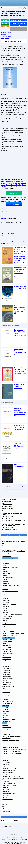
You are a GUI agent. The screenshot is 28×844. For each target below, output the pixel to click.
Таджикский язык (7, 703)
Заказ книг (5, 758)
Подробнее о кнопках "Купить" (12, 41)
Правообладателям (7, 212)
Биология (5, 571)
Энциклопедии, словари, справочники (12, 802)
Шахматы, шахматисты (9, 770)
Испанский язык (7, 643)
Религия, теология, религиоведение (12, 614)
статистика (17, 235)
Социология (6, 581)
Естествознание (7, 622)
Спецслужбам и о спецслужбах (11, 776)
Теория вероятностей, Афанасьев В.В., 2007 (20, 287)
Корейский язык (7, 661)
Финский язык (6, 692)
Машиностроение (7, 762)
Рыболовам (6, 789)
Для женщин (6, 764)
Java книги (5, 760)
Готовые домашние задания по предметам (13, 541)
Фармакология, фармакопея (10, 732)
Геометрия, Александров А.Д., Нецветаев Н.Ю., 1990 (20, 466)
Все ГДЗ (4, 543)
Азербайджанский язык (9, 664)
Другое (3, 806)
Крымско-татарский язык (9, 662)
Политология (6, 573)
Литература (6, 563)
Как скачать (4, 34)
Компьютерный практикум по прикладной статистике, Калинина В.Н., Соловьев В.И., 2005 (20, 411)
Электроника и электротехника (11, 730)
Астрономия (6, 606)
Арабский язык (7, 666)
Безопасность (6, 795)
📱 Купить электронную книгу (18, 24)
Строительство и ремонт (9, 745)
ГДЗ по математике (7, 506)
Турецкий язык (7, 668)
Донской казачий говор (9, 686)
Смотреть (4, 26)
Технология (6, 579)
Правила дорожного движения (11, 585)
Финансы (5, 713)
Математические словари (9, 511)
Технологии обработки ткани (10, 747)
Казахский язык (7, 670)
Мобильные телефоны (9, 743)
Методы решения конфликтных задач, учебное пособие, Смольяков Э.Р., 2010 (20, 332)
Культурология (7, 627)
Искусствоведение (8, 577)
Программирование (8, 772)
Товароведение (7, 721)
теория (2, 235)
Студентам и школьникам (10, 626)
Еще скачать (4, 23)
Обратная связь (6, 811)
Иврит (4, 688)
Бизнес (4, 717)
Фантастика (6, 781)
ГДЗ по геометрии (7, 504)
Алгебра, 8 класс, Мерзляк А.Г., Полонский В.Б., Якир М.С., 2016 (20, 351)
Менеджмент (6, 707)
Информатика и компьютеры (10, 567)
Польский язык (7, 676)
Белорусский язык (8, 653)
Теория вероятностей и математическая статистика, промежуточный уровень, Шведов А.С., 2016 (20, 272)
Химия (4, 569)
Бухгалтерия (6, 715)
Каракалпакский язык (8, 701)
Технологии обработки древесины (12, 751)
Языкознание (6, 694)
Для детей (5, 575)
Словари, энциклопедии (9, 793)
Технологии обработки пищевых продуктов (14, 749)
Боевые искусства (8, 799)
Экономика (6, 711)
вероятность (9, 235)
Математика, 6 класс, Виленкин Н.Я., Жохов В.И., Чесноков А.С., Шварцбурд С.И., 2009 (20, 370)
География (6, 620)
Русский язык (6, 561)
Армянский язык (7, 655)
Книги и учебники (6, 554)
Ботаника (5, 589)
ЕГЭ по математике (7, 508)
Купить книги (14, 204)
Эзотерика (5, 725)
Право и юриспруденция (9, 604)
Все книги (4, 804)
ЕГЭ (3, 545)
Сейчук (12, 233)
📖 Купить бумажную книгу (18, 20)
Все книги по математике (9, 499)
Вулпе (17, 233)
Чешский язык (6, 680)
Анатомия (5, 587)
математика (4, 236)
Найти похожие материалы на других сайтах (18, 28)
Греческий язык (7, 672)
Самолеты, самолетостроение (11, 740)
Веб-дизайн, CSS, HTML (9, 785)
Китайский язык (7, 690)
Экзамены (4, 548)
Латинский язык (7, 649)
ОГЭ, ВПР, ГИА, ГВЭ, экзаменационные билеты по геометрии (13, 521)
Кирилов (6, 233)
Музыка (5, 610)
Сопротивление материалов (10, 635)
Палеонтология (7, 618)
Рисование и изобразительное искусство (14, 633)
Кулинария (5, 797)
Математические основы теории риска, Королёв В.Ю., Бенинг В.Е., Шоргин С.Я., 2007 (20, 309)
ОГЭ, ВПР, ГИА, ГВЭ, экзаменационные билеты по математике (13, 525)
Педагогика (6, 583)
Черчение (5, 598)
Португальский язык (8, 678)
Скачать (4, 20)
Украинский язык (7, 651)
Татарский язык (7, 657)
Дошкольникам (7, 556)
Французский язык (8, 641)
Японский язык (7, 684)
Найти (3, 808)
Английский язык (7, 639)
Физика (5, 565)
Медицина (5, 774)
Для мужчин (6, 787)
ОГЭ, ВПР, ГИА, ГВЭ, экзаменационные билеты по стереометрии (13, 528)
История (5, 596)
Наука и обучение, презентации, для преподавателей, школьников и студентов (13, 551)
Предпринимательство (9, 719)
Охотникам (6, 742)
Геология (5, 756)
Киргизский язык (7, 697)
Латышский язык (7, 674)
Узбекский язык (7, 659)
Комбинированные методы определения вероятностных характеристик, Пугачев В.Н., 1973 (20, 388)
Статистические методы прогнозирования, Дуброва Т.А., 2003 (19, 446)
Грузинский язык (7, 695)
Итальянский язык (8, 647)
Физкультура (6, 608)
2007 (21, 233)
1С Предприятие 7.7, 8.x (9, 783)
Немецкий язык (7, 645)
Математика (6, 559)
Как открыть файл (6, 32)
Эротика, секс (6, 791)
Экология (5, 612)
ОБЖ (4, 594)
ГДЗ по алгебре (6, 501)
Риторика (5, 593)
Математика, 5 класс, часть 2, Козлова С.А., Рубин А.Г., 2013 (20, 427)
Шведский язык (7, 682)
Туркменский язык (7, 699)
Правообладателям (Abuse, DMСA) (6, 37)
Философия (6, 602)
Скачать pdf (14, 193)
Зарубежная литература (9, 624)
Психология (6, 600)
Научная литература (8, 631)
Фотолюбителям (7, 727)
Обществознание (7, 616)
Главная (4, 538)
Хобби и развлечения (8, 729)
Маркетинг (5, 709)
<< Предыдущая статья (8, 486)
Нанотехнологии (7, 734)
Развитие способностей (9, 768)
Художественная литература (10, 591)
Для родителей (7, 629)
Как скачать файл (7, 209)
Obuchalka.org (6, 839)
